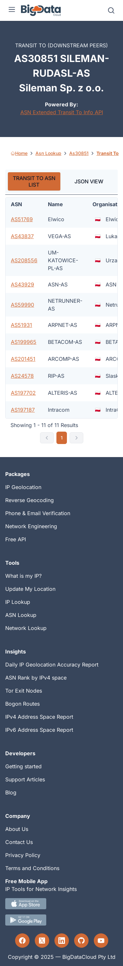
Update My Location (30, 589)
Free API (15, 539)
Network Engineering (31, 526)
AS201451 (23, 359)
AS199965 (23, 342)
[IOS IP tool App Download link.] (61, 903)
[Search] (111, 10)
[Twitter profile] (42, 940)
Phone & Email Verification (37, 513)
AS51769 (22, 219)
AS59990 (22, 304)
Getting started (23, 766)
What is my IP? (23, 576)
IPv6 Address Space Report (39, 730)
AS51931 (21, 325)
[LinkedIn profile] (61, 940)
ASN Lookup (20, 615)
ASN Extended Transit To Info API (61, 112)
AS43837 (22, 236)
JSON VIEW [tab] (88, 181)
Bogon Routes (22, 703)
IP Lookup (17, 602)
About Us (16, 829)
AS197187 (23, 409)
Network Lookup (26, 628)
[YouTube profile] (101, 940)
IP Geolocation (23, 487)
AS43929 (22, 284)
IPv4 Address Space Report (39, 716)
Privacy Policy (22, 855)
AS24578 (22, 376)
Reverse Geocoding (29, 500)
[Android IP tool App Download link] (61, 920)
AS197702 (23, 393)
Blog (10, 792)
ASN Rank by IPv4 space (36, 677)
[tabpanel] (61, 320)
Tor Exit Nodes (23, 690)
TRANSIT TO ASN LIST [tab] (34, 181)
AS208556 (24, 260)
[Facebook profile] (22, 940)
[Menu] (11, 10)
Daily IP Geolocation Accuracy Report (51, 664)
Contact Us (19, 842)
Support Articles (25, 779)
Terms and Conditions (32, 868)
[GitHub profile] (81, 940)
